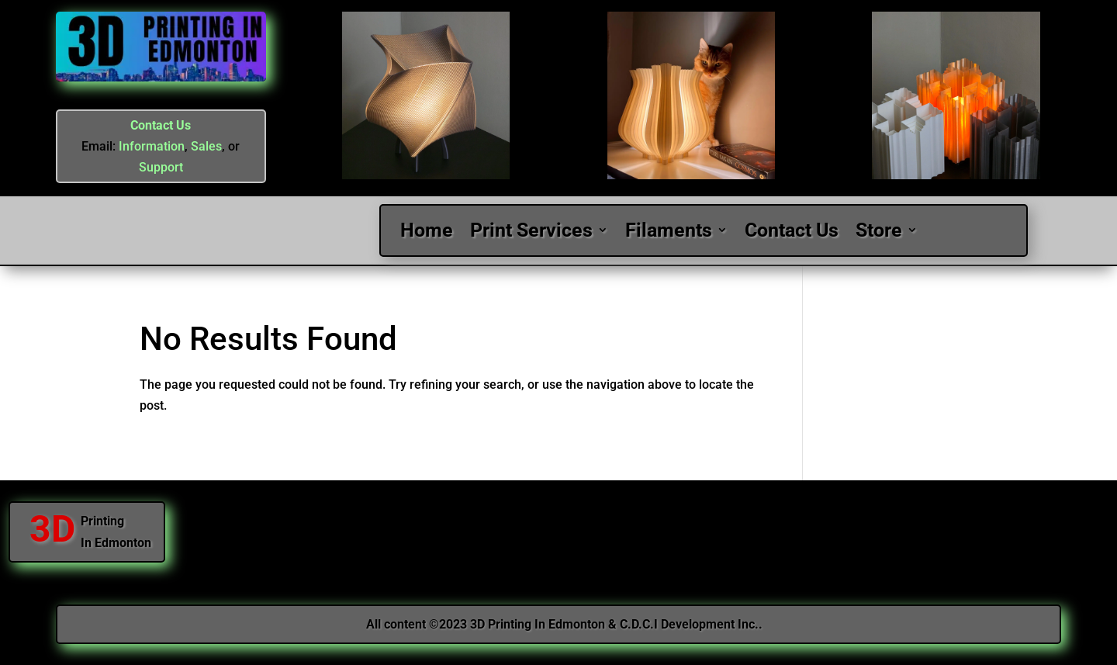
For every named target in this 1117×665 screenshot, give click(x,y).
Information (152, 146)
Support (161, 167)
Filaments (668, 230)
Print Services (531, 230)
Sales (206, 146)
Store (879, 230)
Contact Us (160, 125)
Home (426, 230)
